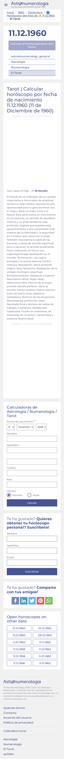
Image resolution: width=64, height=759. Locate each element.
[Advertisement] (32, 151)
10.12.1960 (45, 628)
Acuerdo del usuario (17, 717)
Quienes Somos (14, 708)
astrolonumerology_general (30, 56)
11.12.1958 (19, 649)
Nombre (12, 433)
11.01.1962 (45, 656)
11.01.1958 (19, 656)
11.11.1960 (45, 642)
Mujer (36, 495)
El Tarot (16, 73)
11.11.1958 (19, 663)
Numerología (20, 67)
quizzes (8, 754)
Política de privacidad (18, 722)
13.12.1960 (19, 635)
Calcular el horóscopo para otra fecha (32, 45)
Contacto (9, 712)
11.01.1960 (19, 642)
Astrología (18, 61)
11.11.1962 (45, 663)
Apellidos (12, 445)
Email (10, 557)
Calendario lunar (15, 731)
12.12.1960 (19, 628)
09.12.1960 (45, 635)
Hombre (17, 495)
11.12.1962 (45, 649)
